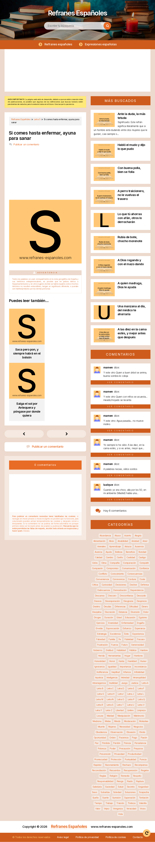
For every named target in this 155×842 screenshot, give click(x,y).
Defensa (145, 585)
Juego (124, 683)
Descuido (141, 595)
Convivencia (119, 579)
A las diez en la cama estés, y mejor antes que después (132, 333)
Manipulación (124, 716)
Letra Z (109, 710)
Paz (97, 743)
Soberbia (105, 792)
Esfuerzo (127, 628)
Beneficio (130, 552)
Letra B (100, 688)
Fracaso (141, 639)
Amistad (135, 541)
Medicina (97, 721)
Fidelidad (129, 639)
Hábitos (133, 650)
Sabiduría (97, 787)
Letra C (110, 688)
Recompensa (141, 765)
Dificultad (133, 606)
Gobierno (97, 650)
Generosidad (137, 645)
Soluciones (130, 792)
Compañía (115, 563)
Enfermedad (127, 623)
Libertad (120, 710)
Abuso (118, 535)
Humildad (132, 661)
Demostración (120, 590)
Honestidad (100, 661)
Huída (121, 661)
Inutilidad (113, 683)
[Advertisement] (77, 70)
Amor (145, 541)
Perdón (116, 743)
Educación (130, 617)
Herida (101, 656)
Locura (100, 716)
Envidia (99, 628)
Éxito (126, 634)
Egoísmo (143, 617)
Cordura (132, 579)
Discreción (110, 612)
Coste (142, 579)
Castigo (142, 557)
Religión (113, 776)
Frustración (102, 645)
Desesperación (112, 601)
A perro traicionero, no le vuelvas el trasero (131, 195)
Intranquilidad (139, 677)
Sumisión (116, 797)
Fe (120, 639)
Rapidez (98, 765)
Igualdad (112, 666)
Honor (112, 661)
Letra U (130, 705)
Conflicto (103, 574)
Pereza (127, 743)
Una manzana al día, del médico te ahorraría (132, 310)
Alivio (111, 541)
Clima (103, 563)
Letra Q (141, 699)
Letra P (131, 699)
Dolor (146, 612)
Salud (120, 787)
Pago (134, 737)
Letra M (99, 699)
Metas (108, 721)
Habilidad (121, 650)
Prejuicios (138, 748)
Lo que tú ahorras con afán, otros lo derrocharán (130, 218)
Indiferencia (102, 672)
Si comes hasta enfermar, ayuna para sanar (42, 135)
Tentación (143, 797)
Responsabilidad (105, 781)
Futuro (125, 645)
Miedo (117, 721)
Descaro (112, 595)
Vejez (106, 808)
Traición (120, 803)
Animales (101, 546)
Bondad (142, 552)
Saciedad (109, 787)
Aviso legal (63, 837)
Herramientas (114, 656)
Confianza (144, 568)
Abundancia (105, 535)
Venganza (118, 808)
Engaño (140, 623)
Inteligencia (112, 677)
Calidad (98, 557)
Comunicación (128, 568)
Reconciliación (99, 770)
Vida (120, 814)
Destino (96, 606)
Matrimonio (139, 716)
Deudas (107, 606)
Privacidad (119, 754)
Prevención (105, 754)
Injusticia (99, 677)
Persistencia (140, 743)
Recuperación (130, 770)
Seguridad (143, 787)
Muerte (101, 727)
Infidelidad (139, 672)
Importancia (125, 666)
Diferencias (120, 606)
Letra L (140, 694)
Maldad (110, 716)
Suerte (105, 797)
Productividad (134, 754)
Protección (116, 759)
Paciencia (123, 737)
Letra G (100, 694)
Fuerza (114, 645)
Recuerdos (115, 770)
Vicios (143, 808)
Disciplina (96, 612)
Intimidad (125, 677)
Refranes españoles (58, 44)
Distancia (123, 612)
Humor (143, 661)
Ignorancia (99, 666)
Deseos (98, 601)
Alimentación (99, 541)
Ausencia (139, 546)
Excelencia (115, 634)
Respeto (137, 776)
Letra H (111, 694)
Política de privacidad (87, 837)
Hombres (138, 656)
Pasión (144, 737)
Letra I (121, 694)
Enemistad (113, 623)
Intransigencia (99, 683)
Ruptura (140, 781)
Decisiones (120, 585)
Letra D (120, 688)
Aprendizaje (115, 546)
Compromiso (112, 568)
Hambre (144, 650)
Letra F (141, 688)
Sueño (95, 797)
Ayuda (109, 552)
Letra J (130, 694)
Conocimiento (117, 574)
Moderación (130, 721)
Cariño (120, 557)
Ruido (130, 781)
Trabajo (109, 803)
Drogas (97, 617)
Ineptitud (116, 672)
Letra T (120, 705)
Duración (108, 617)
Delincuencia (103, 590)
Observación (116, 732)
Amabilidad (123, 541)
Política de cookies (116, 837)
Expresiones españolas (100, 44)
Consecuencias (134, 574)
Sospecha (144, 792)
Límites (130, 710)
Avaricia (98, 552)
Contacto (138, 837)
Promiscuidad (100, 759)
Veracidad (131, 808)
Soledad (117, 792)
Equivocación (112, 628)
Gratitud (109, 650)
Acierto (127, 535)
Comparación (129, 563)
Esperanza (140, 628)
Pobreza (102, 748)
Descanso (100, 595)
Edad (119, 617)
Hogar (127, 656)
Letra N (110, 699)
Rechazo (126, 765)
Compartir (144, 563)
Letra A (145, 683)
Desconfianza (126, 595)
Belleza (118, 552)
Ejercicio (101, 623)
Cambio (109, 557)
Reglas (103, 776)
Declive (133, 585)
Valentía (143, 803)
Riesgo (120, 781)
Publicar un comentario (26, 144)
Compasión (97, 568)
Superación (129, 797)
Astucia (128, 546)
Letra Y (98, 710)
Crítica (95, 585)
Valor (97, 808)
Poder (113, 748)
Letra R (99, 705)
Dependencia (136, 590)
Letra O (120, 699)
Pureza (143, 759)
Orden (112, 737)
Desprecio (142, 601)
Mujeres (112, 727)
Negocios (138, 727)
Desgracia (128, 601)
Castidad (131, 557)
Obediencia (101, 732)
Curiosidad (107, 585)
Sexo (94, 792)
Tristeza (131, 803)
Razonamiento (112, 765)
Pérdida (106, 743)
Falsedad (100, 639)
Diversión (135, 612)
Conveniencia (102, 579)
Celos (95, 563)
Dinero (145, 606)
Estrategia (102, 634)
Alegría (138, 535)
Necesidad (125, 727)
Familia (112, 639)
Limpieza (141, 710)
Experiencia (138, 634)
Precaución (124, 748)
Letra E (131, 688)
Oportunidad (100, 737)
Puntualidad (130, 759)
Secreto (131, 787)
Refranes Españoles (77, 12)
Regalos (145, 770)
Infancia (127, 672)
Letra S (110, 705)
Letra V (141, 705)
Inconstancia (140, 666)
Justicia (134, 683)
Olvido (142, 732)
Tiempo (98, 803)
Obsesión (131, 732)
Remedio (125, 776)
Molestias (143, 721)
